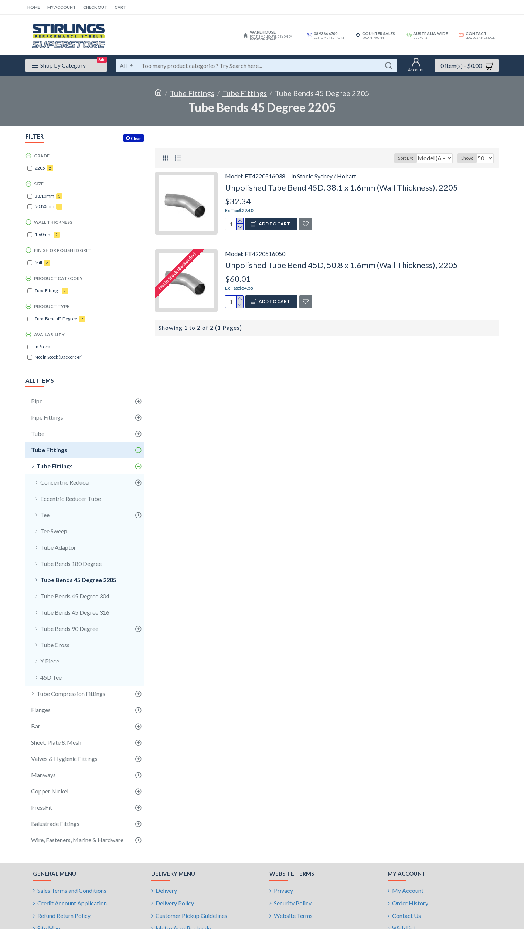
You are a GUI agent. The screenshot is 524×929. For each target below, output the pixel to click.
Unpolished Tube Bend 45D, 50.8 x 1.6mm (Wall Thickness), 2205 (341, 265)
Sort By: (401, 158)
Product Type (51, 306)
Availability (49, 334)
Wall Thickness (53, 222)
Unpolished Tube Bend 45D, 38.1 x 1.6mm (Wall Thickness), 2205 (341, 187)
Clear (136, 138)
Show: (469, 158)
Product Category (58, 278)
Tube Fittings (192, 93)
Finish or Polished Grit (62, 250)
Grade (42, 155)
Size (39, 184)
